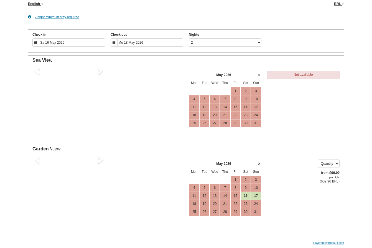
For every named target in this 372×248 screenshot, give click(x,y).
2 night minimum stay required (53, 17)
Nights (194, 34)
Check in (39, 34)
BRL (339, 4)
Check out (119, 34)
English (35, 4)
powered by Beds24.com (328, 242)
